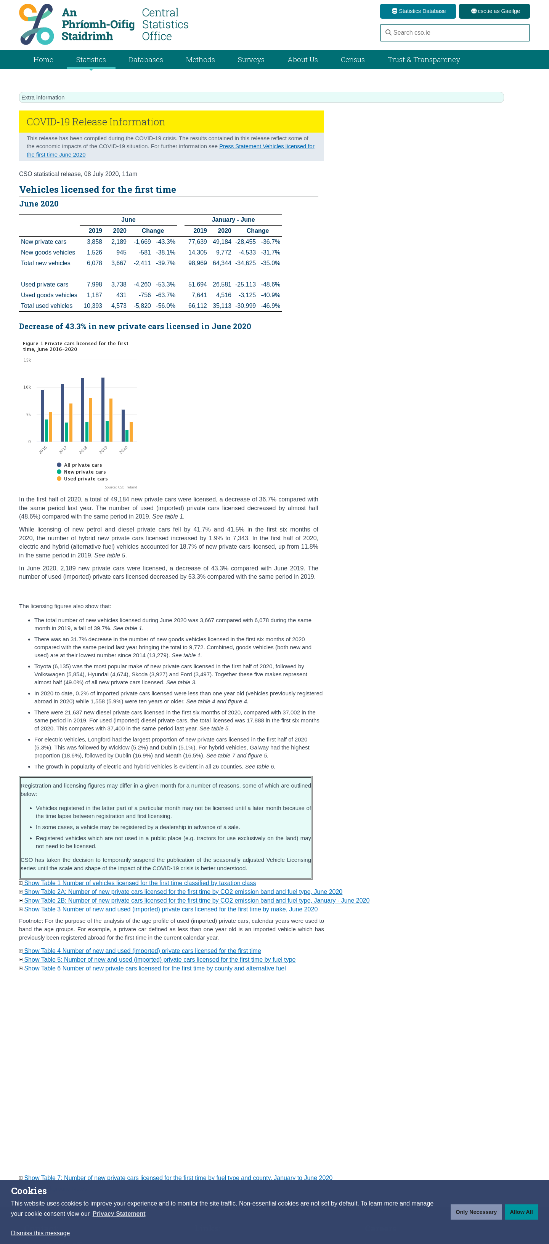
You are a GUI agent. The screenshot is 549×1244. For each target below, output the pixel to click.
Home (43, 59)
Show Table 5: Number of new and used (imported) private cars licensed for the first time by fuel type (157, 959)
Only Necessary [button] (476, 1212)
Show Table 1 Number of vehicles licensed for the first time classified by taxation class (137, 883)
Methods (200, 59)
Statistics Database (418, 11)
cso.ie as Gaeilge (494, 11)
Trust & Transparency (424, 59)
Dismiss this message (40, 1233)
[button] (119, 1214)
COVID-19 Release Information (96, 121)
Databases (146, 59)
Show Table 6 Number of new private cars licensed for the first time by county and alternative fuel (152, 968)
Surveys (251, 59)
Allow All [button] (521, 1212)
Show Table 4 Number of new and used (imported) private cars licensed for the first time (140, 951)
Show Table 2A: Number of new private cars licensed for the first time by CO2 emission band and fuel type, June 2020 (180, 892)
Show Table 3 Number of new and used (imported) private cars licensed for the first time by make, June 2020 (168, 909)
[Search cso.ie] (455, 33)
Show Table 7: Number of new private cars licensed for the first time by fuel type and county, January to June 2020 (175, 1178)
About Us (302, 59)
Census (353, 59)
